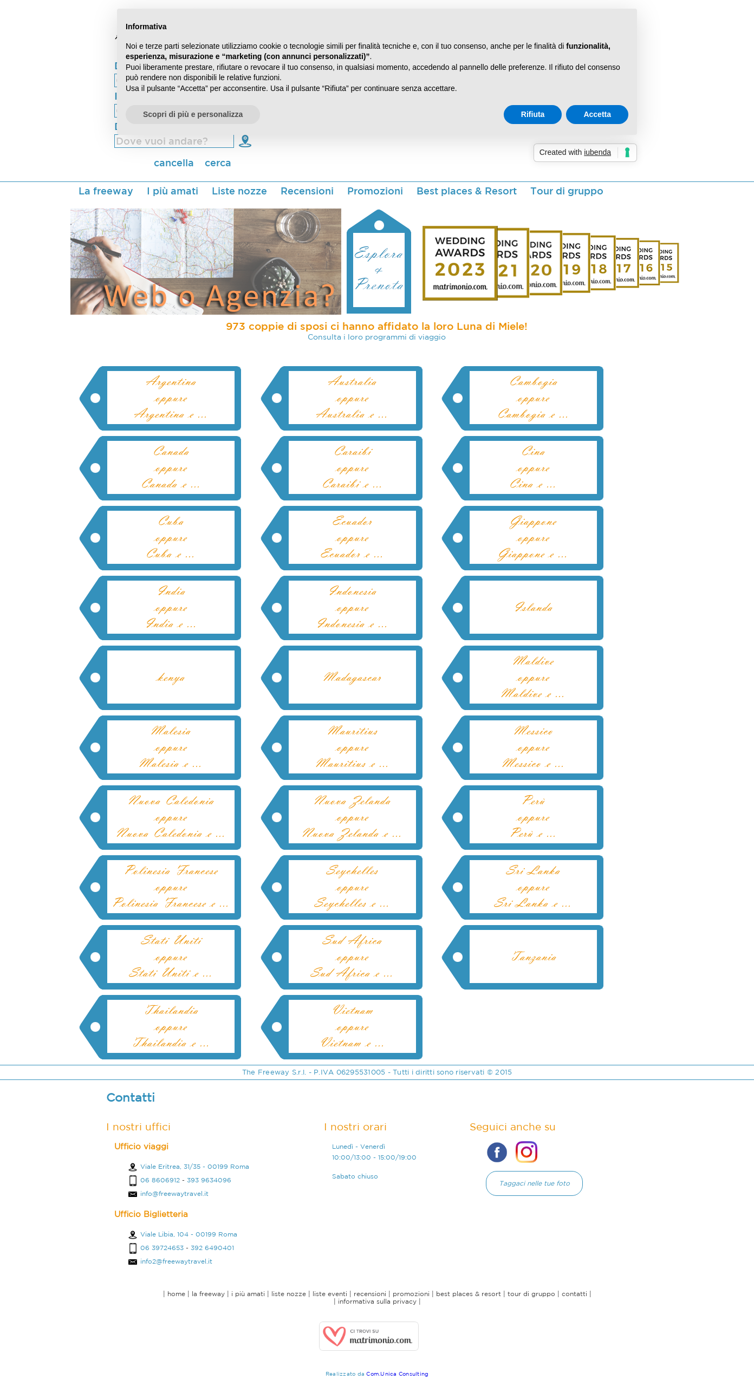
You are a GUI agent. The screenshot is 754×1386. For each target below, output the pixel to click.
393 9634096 (209, 1179)
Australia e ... (352, 414)
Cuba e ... (171, 553)
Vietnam (352, 1010)
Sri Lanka (533, 870)
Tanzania (533, 956)
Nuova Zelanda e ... (352, 833)
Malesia (171, 731)
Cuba (171, 521)
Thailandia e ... (171, 1042)
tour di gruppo (531, 1293)
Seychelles (352, 870)
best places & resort (468, 1293)
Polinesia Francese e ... (171, 903)
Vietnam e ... (352, 1042)
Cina (533, 451)
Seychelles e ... (352, 903)
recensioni (370, 1293)
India (171, 591)
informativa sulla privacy (377, 1301)
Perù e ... (533, 833)
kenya (171, 677)
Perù (533, 800)
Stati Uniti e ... (171, 973)
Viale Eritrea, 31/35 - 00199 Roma (188, 1166)
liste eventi (330, 1293)
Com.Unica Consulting (397, 1373)
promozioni (411, 1293)
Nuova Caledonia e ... (171, 833)
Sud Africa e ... (352, 973)
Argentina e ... (171, 414)
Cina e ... (533, 484)
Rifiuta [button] (533, 114)
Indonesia (352, 591)
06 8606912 (160, 1179)
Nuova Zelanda (352, 800)
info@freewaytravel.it (168, 1193)
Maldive (533, 661)
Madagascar (352, 677)
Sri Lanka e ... (533, 903)
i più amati (248, 1293)
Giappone (533, 521)
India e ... (171, 623)
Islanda (533, 607)
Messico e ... (533, 763)
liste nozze (288, 1293)
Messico (533, 731)
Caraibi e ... (352, 484)
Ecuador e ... (352, 553)
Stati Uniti (171, 940)
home (176, 1293)
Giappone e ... (533, 553)
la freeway (208, 1293)
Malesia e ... (171, 763)
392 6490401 (212, 1247)
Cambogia (533, 381)
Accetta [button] (597, 114)
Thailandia (171, 1010)
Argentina (171, 381)
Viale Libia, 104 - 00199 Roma (182, 1234)
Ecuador (352, 521)
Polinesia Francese (170, 870)
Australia (352, 381)
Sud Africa (352, 940)
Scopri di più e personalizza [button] (193, 114)
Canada (171, 451)
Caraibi (352, 451)
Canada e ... (171, 484)
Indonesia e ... (352, 623)
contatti (574, 1293)
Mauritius (352, 731)
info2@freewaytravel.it (169, 1261)
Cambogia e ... (533, 414)
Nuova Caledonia (171, 800)
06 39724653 (162, 1247)
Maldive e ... (533, 693)
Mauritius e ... (352, 763)
